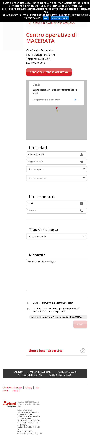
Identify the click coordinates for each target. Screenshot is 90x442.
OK (45, 18)
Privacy (28, 387)
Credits (15, 390)
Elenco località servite (45, 351)
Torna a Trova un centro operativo (54, 23)
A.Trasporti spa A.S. (30, 375)
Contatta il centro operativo (49, 72)
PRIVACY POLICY (59, 18)
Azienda (18, 372)
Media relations (40, 372)
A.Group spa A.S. (67, 372)
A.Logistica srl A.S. (60, 375)
